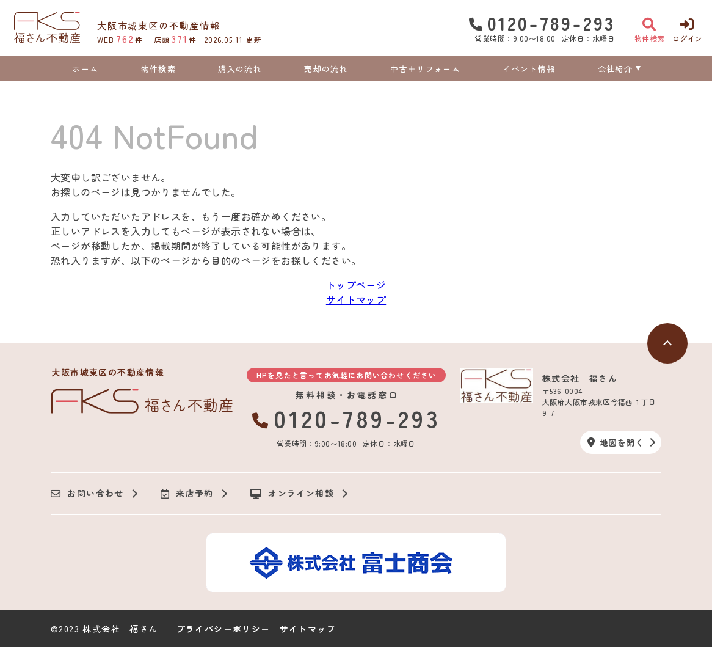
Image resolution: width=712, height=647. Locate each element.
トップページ (356, 284)
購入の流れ (240, 69)
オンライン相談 (292, 494)
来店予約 (187, 494)
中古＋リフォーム (425, 69)
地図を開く (615, 442)
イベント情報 (529, 69)
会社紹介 (615, 69)
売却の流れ (326, 69)
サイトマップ (356, 299)
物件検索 (158, 69)
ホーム (85, 69)
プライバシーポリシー (223, 628)
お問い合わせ (87, 494)
